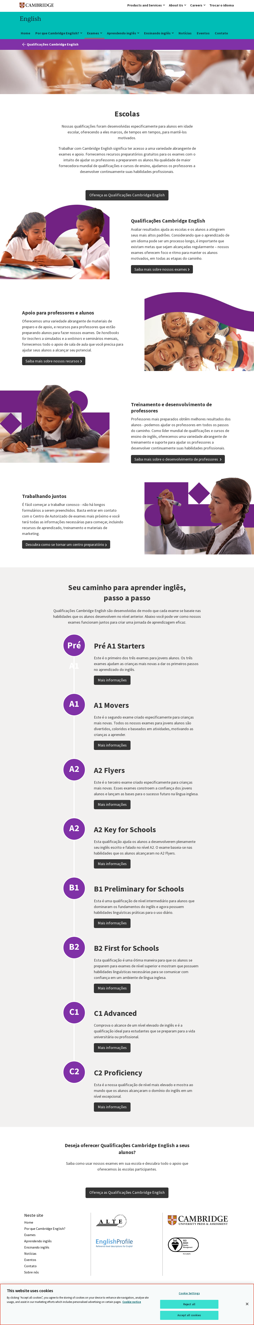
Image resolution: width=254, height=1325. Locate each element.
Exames (93, 33)
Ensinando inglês (157, 33)
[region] (127, 1304)
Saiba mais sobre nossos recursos (52, 361)
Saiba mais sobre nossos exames (160, 269)
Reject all (189, 1304)
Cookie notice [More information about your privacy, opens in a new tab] (131, 1302)
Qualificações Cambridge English (52, 44)
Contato (221, 33)
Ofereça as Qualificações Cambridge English (127, 194)
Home (25, 33)
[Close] (247, 1304)
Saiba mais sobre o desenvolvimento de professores (176, 459)
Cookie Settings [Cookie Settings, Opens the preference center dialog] (189, 1293)
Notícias (185, 33)
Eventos (203, 33)
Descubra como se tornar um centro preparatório (65, 544)
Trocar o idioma (221, 5)
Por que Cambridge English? (57, 33)
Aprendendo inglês (121, 33)
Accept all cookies (189, 1315)
